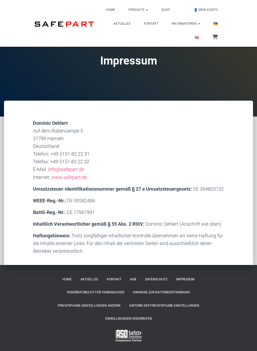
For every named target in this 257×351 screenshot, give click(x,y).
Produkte (138, 10)
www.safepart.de (69, 177)
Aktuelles (121, 23)
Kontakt (151, 23)
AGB (133, 279)
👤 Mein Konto (206, 10)
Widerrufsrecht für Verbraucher (95, 292)
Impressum (185, 279)
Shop (165, 10)
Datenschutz (156, 279)
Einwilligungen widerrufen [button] (128, 318)
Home (110, 10)
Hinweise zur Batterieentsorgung (161, 292)
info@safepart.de (66, 169)
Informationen (186, 23)
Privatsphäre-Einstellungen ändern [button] (89, 305)
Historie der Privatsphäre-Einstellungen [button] (164, 305)
